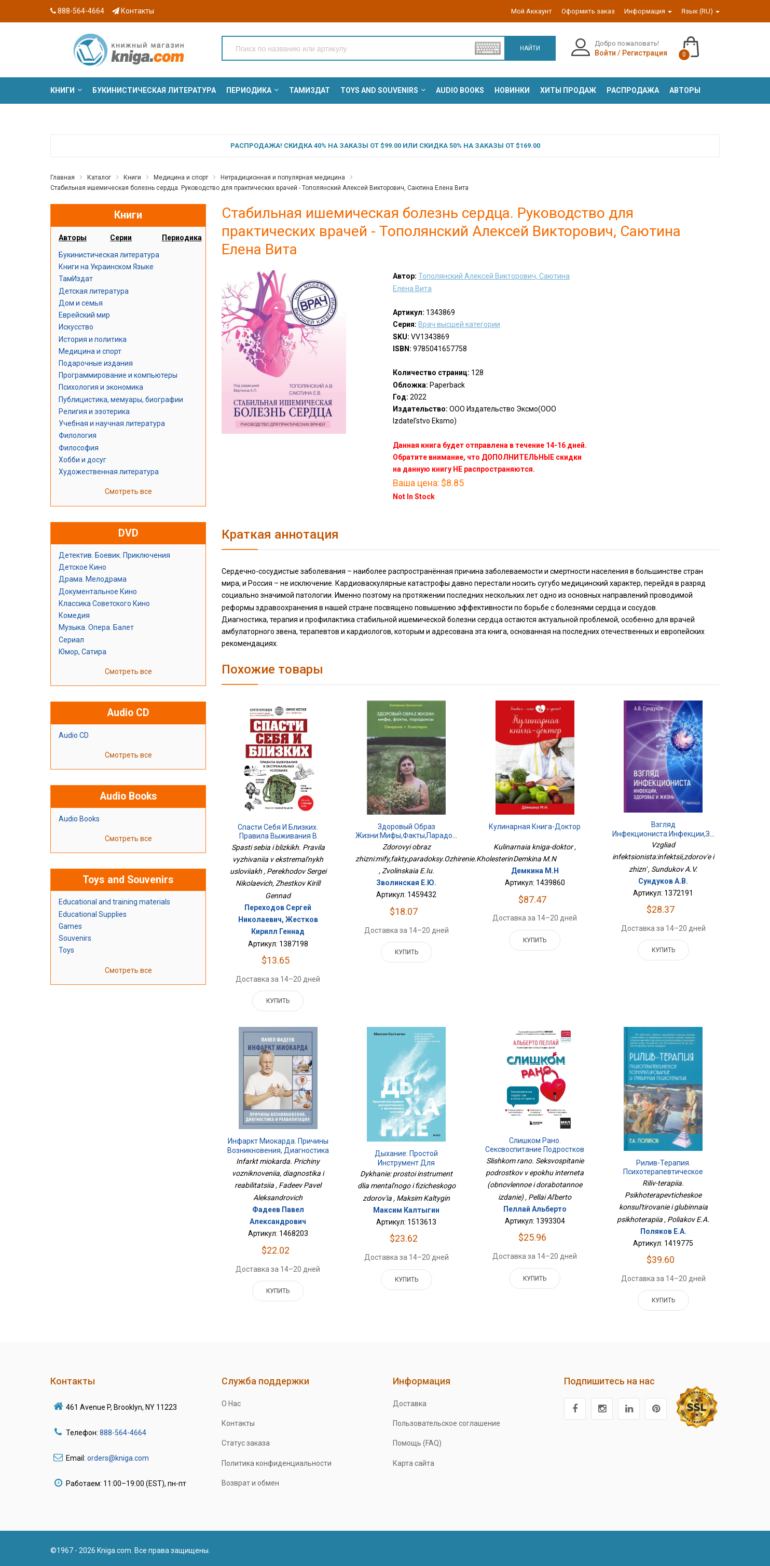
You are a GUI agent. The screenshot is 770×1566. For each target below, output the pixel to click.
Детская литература (94, 291)
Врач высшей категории (459, 324)
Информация (648, 11)
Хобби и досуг (82, 460)
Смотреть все (128, 491)
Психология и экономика (101, 387)
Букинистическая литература (109, 255)
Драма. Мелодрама (93, 579)
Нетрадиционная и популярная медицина (283, 177)
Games (70, 926)
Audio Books (79, 819)
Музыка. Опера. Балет (96, 627)
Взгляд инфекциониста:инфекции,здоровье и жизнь (675, 833)
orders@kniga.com (118, 1458)
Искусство (76, 327)
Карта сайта (413, 1463)
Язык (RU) (700, 11)
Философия (79, 448)
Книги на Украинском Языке (106, 267)
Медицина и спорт (181, 177)
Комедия (74, 615)
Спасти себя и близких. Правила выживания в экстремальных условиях (278, 836)
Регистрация (644, 53)
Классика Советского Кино (104, 603)
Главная (62, 177)
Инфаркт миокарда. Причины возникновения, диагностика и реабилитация (278, 1150)
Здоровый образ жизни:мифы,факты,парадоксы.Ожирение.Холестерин (449, 831)
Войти (605, 53)
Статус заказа (246, 1443)
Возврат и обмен (250, 1483)
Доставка (410, 1403)
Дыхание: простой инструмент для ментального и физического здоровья (406, 1167)
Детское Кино (82, 567)
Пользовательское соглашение (446, 1423)
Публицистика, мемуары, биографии (121, 399)
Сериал (71, 640)
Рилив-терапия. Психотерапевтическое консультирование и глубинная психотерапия (663, 1176)
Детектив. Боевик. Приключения (114, 555)
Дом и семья (81, 303)
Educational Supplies (93, 914)
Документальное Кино (98, 591)
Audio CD (74, 735)
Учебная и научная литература (112, 423)
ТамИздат (76, 278)
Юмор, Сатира (82, 652)
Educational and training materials (114, 902)
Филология (78, 435)
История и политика (93, 339)
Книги (132, 177)
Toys (66, 950)
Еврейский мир (84, 315)
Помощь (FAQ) (417, 1443)
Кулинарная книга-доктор (535, 826)
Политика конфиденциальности (277, 1463)
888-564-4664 (77, 11)
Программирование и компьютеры (118, 375)
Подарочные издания (96, 363)
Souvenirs (75, 938)
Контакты (133, 11)
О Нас (231, 1403)
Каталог (99, 177)
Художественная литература (109, 472)
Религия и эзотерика (94, 411)
